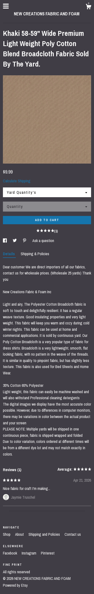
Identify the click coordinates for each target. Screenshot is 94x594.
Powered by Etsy (15, 585)
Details (9, 253)
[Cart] (88, 7)
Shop (7, 534)
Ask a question (43, 240)
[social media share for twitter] (15, 240)
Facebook (10, 553)
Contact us (73, 534)
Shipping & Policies (35, 253)
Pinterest (48, 553)
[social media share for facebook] (5, 240)
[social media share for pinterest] (25, 240)
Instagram (29, 553)
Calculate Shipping (16, 181)
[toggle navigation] (6, 6)
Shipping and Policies (44, 534)
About (20, 534)
